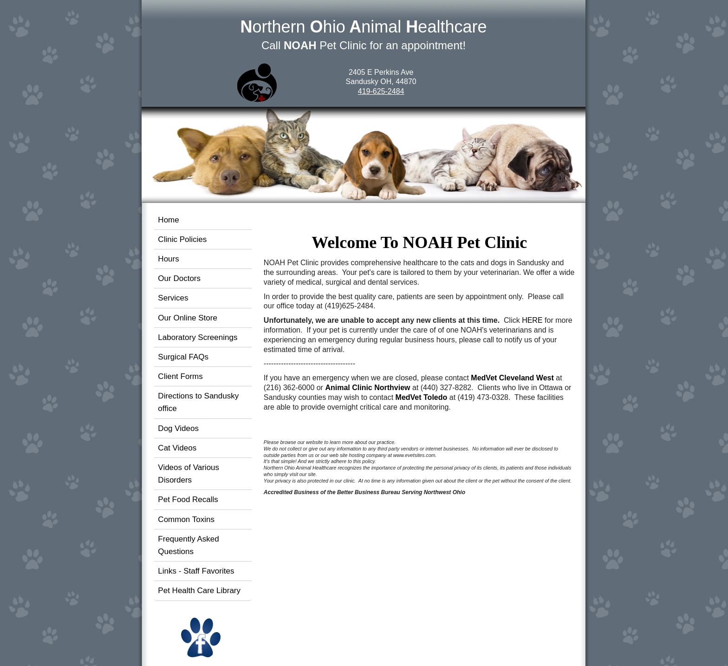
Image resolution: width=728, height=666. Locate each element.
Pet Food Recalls (188, 499)
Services (173, 298)
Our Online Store (187, 317)
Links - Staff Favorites (196, 571)
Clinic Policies (182, 239)
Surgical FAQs (183, 357)
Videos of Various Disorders (188, 473)
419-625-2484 (381, 91)
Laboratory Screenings (197, 337)
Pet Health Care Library (199, 590)
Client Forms (180, 376)
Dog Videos (178, 428)
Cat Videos (177, 448)
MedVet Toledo (422, 397)
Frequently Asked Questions (188, 545)
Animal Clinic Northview (367, 388)
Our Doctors (179, 278)
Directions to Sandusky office (198, 402)
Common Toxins (186, 519)
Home (168, 219)
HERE (532, 320)
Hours (168, 259)
